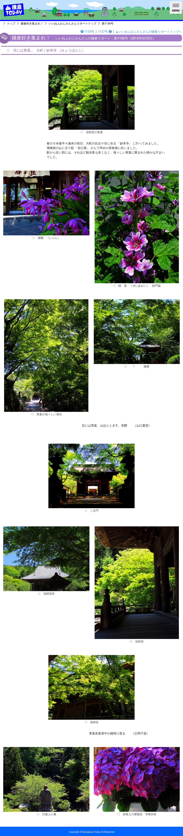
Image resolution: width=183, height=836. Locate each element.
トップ (11, 23)
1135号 (87, 31)
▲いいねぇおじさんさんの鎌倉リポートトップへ (148, 31)
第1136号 (107, 23)
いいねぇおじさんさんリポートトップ (72, 23)
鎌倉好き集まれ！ (32, 23)
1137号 (105, 31)
